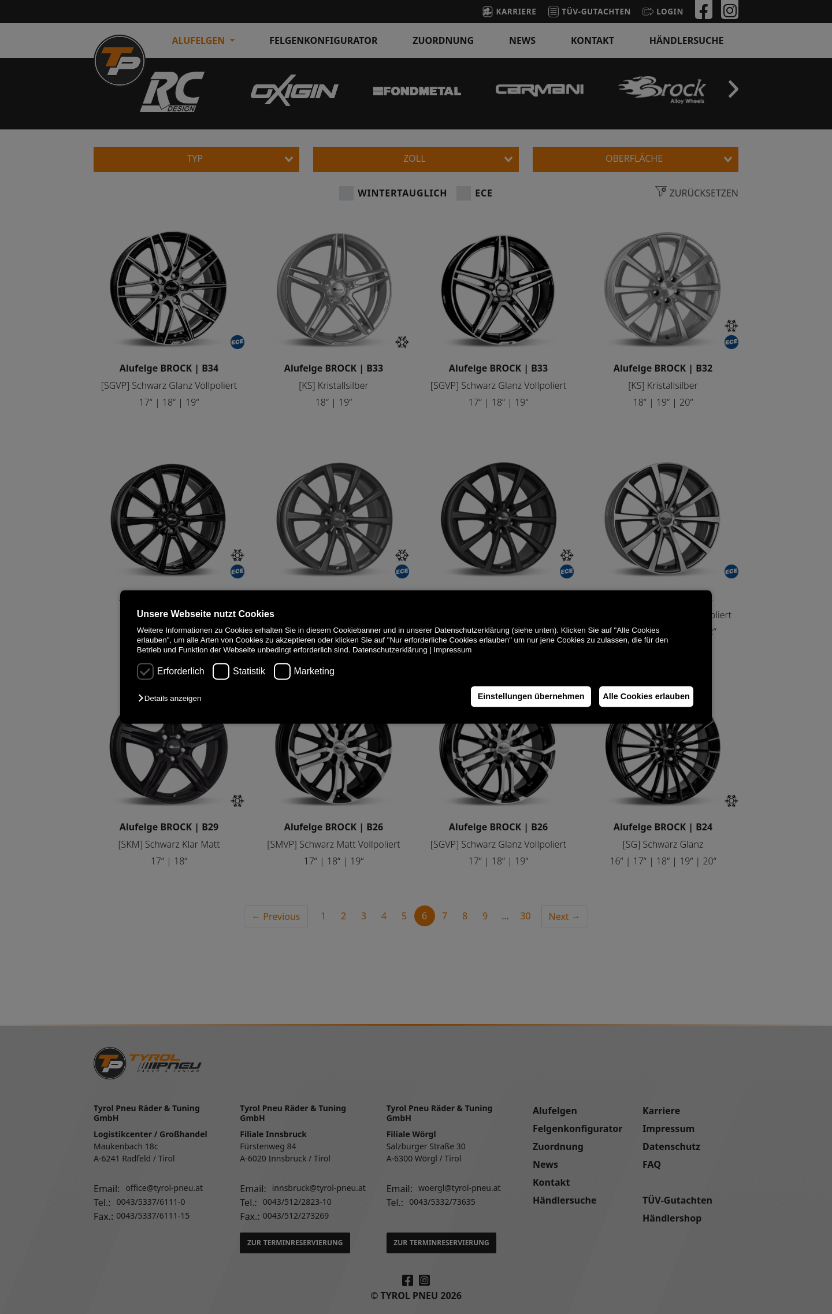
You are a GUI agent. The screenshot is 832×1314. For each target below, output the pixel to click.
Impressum (453, 650)
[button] (172, 698)
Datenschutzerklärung (390, 650)
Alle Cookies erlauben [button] (642, 696)
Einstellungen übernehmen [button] (520, 696)
